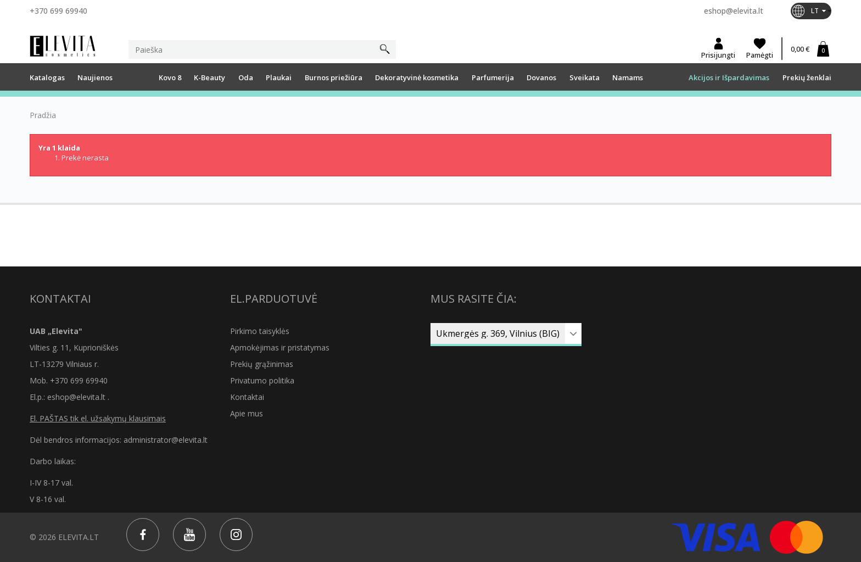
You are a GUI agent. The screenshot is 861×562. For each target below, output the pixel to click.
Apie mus (246, 413)
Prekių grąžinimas (261, 364)
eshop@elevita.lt (733, 10)
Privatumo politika (262, 380)
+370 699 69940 (58, 10)
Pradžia (43, 115)
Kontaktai (247, 397)
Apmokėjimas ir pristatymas (279, 347)
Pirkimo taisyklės (259, 331)
